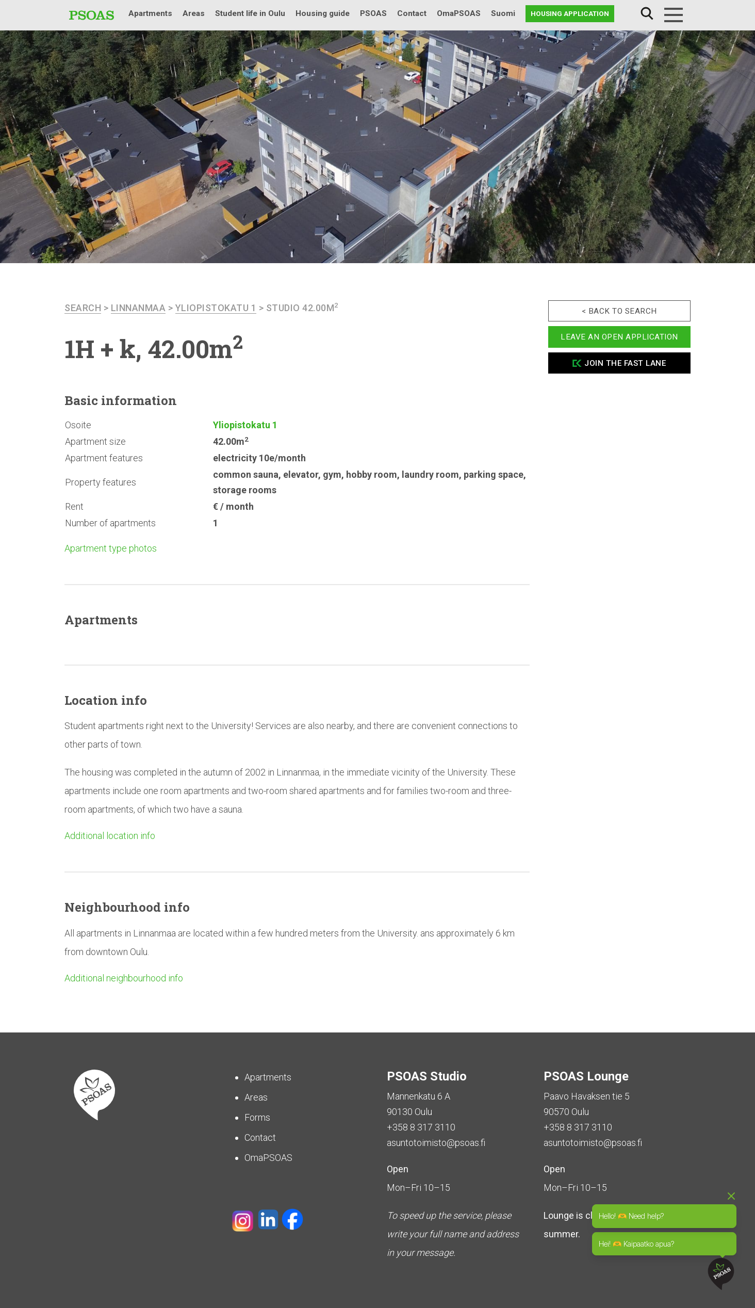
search (82, 307)
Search (646, 14)
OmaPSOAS (459, 13)
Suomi (503, 13)
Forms (257, 1117)
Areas (194, 13)
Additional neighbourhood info (123, 978)
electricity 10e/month (259, 458)
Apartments (150, 13)
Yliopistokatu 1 (216, 307)
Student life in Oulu (250, 13)
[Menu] (673, 15)
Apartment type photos (110, 548)
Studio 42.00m (302, 307)
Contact (411, 13)
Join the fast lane (625, 363)
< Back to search (619, 311)
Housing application (570, 13)
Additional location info (109, 835)
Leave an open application (619, 337)
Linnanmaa (138, 307)
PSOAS (373, 13)
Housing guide (323, 13)
